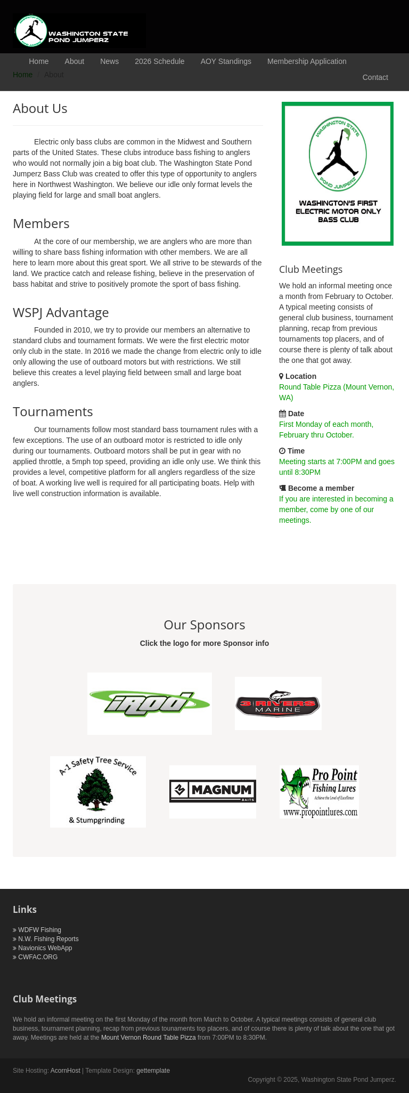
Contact (375, 77)
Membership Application (307, 61)
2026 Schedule (159, 61)
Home (38, 61)
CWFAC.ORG (35, 957)
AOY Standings (226, 61)
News (109, 61)
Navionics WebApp (42, 948)
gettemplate (153, 1070)
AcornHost (66, 1070)
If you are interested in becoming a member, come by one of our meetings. (336, 509)
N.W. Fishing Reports (46, 939)
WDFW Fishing (37, 930)
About (75, 61)
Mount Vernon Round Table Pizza (148, 1037)
